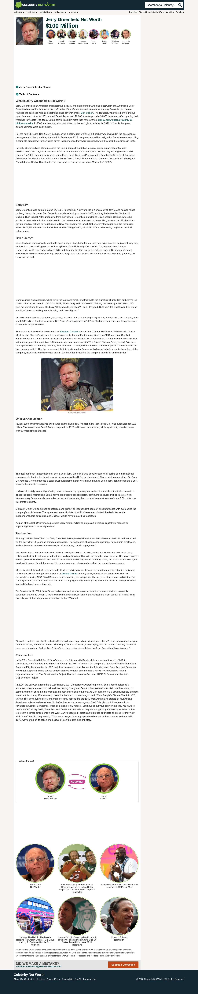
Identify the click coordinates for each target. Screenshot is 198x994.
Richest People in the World (151, 12)
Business (32, 12)
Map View (170, 12)
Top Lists (133, 12)
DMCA (78, 979)
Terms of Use (89, 979)
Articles (74, 12)
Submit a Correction (123, 964)
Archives (41, 979)
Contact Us (29, 979)
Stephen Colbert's (70, 331)
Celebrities (46, 12)
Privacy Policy (53, 979)
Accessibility (68, 979)
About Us (18, 979)
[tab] (77, 87)
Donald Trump (69, 573)
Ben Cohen (87, 113)
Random (180, 12)
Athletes (19, 12)
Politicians (61, 12)
